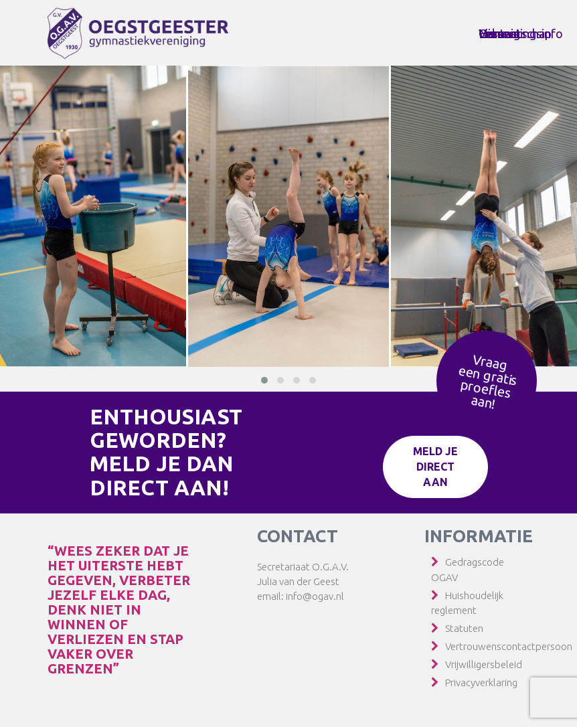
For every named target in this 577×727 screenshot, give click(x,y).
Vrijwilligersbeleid (483, 664)
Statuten (464, 628)
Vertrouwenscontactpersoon (508, 646)
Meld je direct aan (435, 466)
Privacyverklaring (481, 682)
